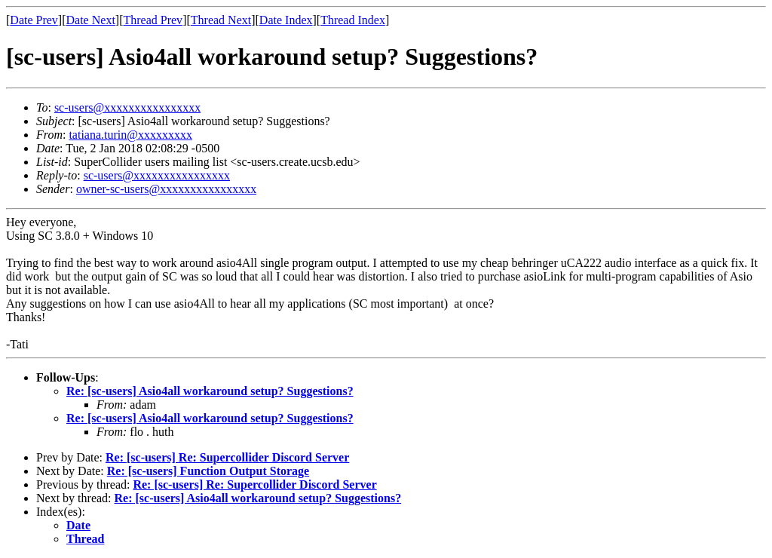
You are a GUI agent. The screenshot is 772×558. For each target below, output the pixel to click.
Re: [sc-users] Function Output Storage (208, 470)
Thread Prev (152, 20)
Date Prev (34, 20)
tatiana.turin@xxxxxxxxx (130, 134)
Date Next (90, 20)
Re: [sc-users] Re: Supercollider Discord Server (227, 457)
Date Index (286, 20)
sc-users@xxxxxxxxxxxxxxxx (127, 107)
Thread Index (352, 20)
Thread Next (221, 20)
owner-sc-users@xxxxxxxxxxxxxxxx (166, 188)
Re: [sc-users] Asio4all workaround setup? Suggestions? (210, 391)
